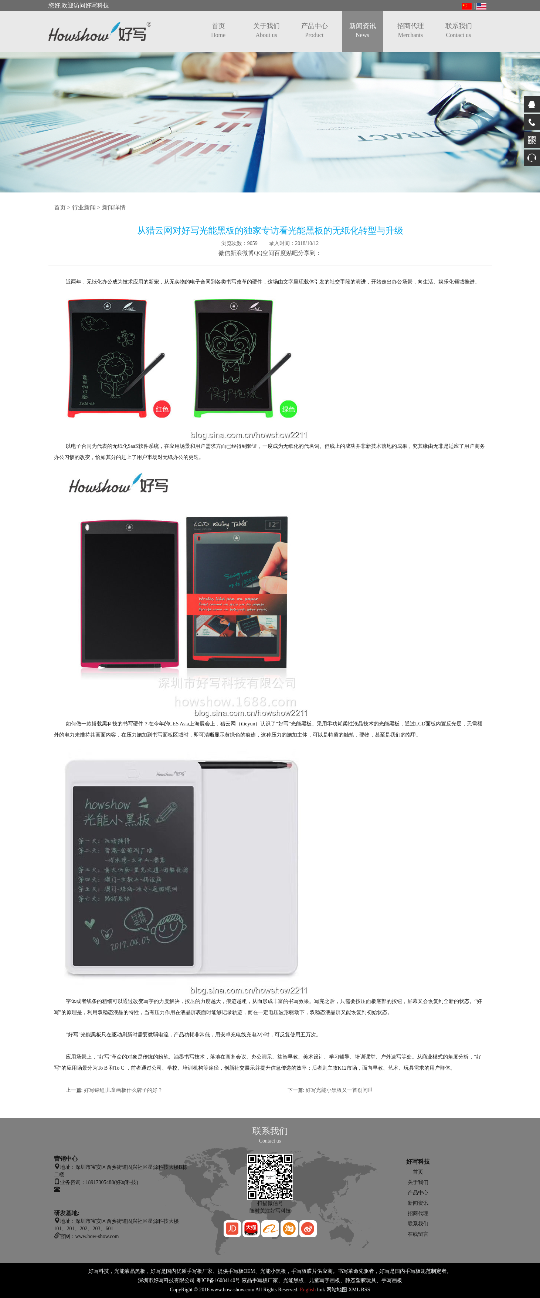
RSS (365, 1289)
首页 (218, 30)
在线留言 (418, 1234)
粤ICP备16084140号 (218, 1280)
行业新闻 (84, 207)
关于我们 (266, 30)
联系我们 (458, 30)
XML (354, 1289)
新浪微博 (242, 253)
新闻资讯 (362, 30)
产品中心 (314, 30)
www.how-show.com (232, 1289)
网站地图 (336, 1289)
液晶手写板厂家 (260, 1280)
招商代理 (410, 30)
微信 (224, 253)
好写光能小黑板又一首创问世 (339, 1090)
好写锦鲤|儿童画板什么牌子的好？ (123, 1090)
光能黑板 (293, 1280)
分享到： (310, 253)
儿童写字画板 (324, 1280)
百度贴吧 (286, 253)
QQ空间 (264, 253)
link (321, 1289)
